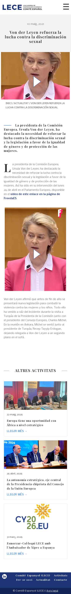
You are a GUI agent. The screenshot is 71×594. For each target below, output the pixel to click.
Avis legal (52, 591)
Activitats (60, 575)
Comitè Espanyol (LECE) (33, 575)
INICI (9, 103)
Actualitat (43, 579)
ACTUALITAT (21, 103)
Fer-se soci (24, 579)
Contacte (60, 579)
